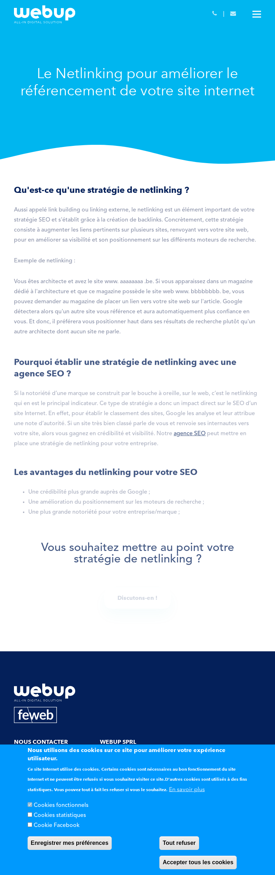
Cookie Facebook (56, 825)
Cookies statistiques (60, 815)
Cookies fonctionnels (61, 805)
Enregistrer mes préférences (69, 843)
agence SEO (190, 435)
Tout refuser (179, 843)
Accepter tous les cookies (198, 862)
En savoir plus (187, 789)
